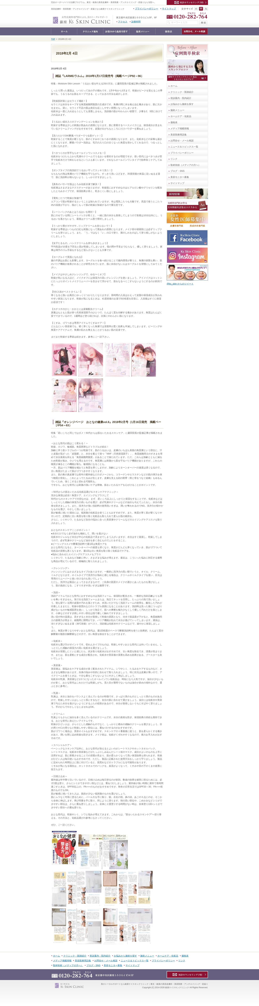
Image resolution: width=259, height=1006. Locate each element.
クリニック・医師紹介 (182, 92)
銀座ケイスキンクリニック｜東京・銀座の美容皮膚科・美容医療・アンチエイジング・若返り (166, 984)
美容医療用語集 (178, 134)
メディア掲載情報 (179, 128)
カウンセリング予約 (187, 2)
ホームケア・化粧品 (180, 116)
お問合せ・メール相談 (182, 140)
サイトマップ (177, 183)
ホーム (173, 86)
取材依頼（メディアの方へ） (185, 165)
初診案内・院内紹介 (180, 98)
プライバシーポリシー (182, 152)
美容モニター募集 (179, 177)
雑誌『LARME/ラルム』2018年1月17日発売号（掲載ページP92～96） (99, 76)
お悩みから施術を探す (182, 104)
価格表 (173, 122)
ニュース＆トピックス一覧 (184, 146)
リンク (173, 159)
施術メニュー (177, 110)
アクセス (122, 21)
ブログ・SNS (177, 171)
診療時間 (136, 21)
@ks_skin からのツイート (180, 283)
